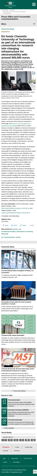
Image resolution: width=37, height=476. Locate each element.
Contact (17, 447)
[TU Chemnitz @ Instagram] (10, 440)
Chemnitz (16, 450)
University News (7, 29)
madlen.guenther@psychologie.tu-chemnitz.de (15, 212)
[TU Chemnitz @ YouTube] (33, 440)
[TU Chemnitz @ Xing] (21, 440)
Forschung (29, 231)
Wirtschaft (4, 234)
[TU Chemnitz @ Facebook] (4, 440)
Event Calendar (9, 428)
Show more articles (19, 391)
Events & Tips (6, 395)
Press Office (5, 472)
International (20, 231)
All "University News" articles (11, 237)
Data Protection (28, 458)
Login (4, 458)
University (5, 450)
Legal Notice (14, 458)
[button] (32, 4)
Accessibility (16, 462)
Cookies (5, 462)
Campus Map (28, 447)
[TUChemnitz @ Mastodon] (27, 440)
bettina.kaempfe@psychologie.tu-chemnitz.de (15, 208)
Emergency (6, 447)
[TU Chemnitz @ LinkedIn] (16, 440)
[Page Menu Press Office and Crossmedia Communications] (18, 24)
